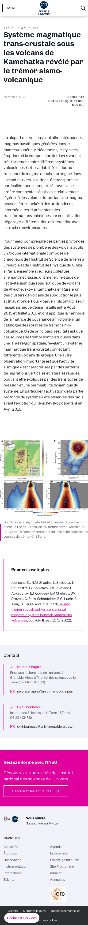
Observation (12, 860)
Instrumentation (15, 866)
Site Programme (62, 866)
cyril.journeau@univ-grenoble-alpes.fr (45, 726)
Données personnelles (65, 911)
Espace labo (59, 853)
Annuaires (57, 879)
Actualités (29, 28)
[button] (21, 918)
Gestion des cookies (44, 920)
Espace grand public (64, 860)
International (13, 873)
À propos (10, 853)
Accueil (10, 28)
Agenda (55, 847)
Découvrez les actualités (31, 791)
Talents (9, 879)
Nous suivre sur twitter (42, 823)
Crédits (13, 911)
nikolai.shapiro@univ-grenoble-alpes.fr (46, 691)
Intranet (56, 873)
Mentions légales (34, 911)
